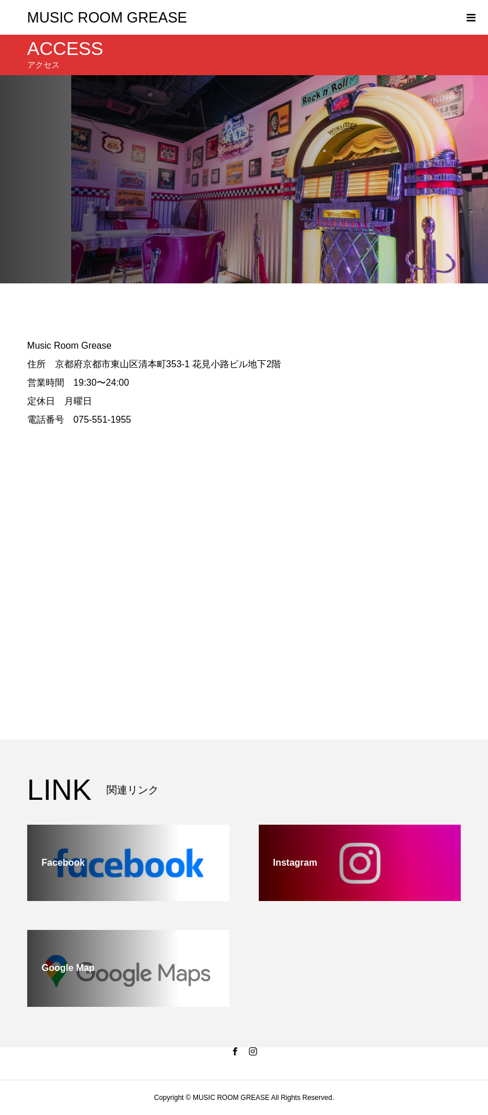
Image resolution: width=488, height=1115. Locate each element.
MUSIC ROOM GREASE (107, 17)
